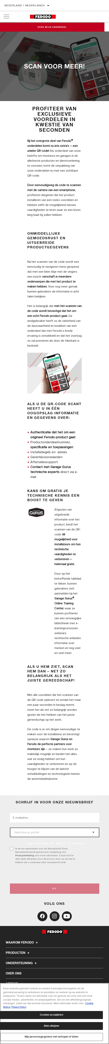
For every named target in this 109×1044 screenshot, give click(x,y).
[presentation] (42, 873)
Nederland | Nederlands (24, 5)
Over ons (13, 973)
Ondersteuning (22, 963)
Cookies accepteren (51, 1014)
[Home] (43, 17)
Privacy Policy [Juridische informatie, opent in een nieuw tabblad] (18, 1007)
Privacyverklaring (24, 855)
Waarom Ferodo (22, 942)
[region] (54, 1013)
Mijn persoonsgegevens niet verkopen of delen (51, 1036)
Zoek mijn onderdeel (54, 27)
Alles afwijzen (51, 1025)
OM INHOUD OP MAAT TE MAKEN (56, 844)
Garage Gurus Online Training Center (64, 603)
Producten (18, 952)
